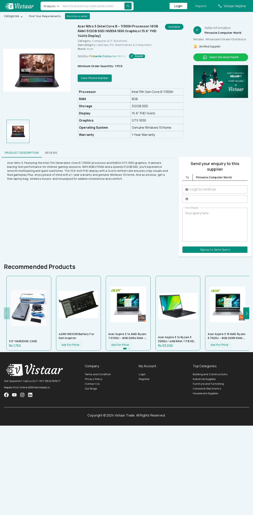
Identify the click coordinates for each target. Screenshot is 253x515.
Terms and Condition (98, 374)
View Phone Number (95, 78)
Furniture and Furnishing (208, 384)
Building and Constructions (210, 374)
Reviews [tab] (51, 152)
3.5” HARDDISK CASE (23, 341)
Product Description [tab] (22, 152)
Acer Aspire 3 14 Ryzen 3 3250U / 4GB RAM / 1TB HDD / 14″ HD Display (177, 339)
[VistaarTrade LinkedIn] (30, 394)
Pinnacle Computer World (107, 56)
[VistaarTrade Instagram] (14, 394)
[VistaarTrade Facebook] (6, 394)
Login (178, 6)
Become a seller (77, 16)
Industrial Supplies (204, 379)
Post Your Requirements (45, 16)
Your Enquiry (192, 207)
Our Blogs (91, 388)
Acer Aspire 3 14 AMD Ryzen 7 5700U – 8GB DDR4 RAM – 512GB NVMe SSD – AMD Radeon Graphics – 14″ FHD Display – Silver (127, 336)
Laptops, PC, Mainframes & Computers (124, 45)
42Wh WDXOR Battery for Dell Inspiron (76, 336)
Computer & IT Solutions (109, 41)
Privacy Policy (93, 379)
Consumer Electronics (207, 388)
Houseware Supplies (205, 393)
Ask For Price (70, 345)
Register (201, 6)
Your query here (215, 224)
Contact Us (92, 384)
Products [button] (49, 6)
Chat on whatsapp (220, 57)
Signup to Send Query (214, 249)
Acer (90, 49)
